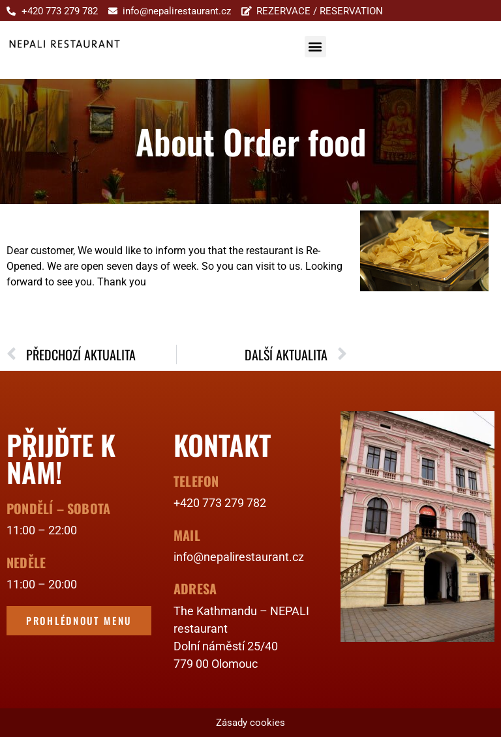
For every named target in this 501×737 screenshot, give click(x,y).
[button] (315, 46)
